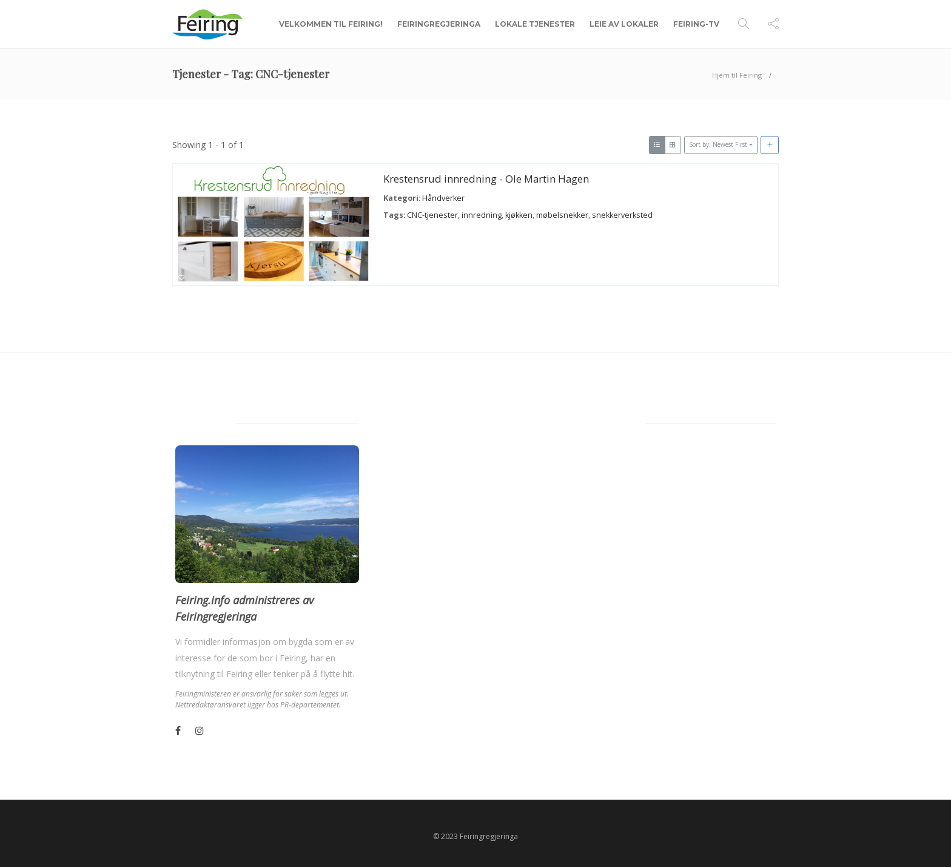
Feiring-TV (696, 24)
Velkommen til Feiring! (331, 24)
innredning (482, 214)
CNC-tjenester (432, 214)
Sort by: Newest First (718, 144)
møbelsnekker (562, 214)
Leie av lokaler (624, 24)
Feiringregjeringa (438, 24)
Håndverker (443, 198)
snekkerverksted (622, 214)
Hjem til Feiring (737, 74)
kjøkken (519, 214)
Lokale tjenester (535, 24)
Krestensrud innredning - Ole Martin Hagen (486, 179)
